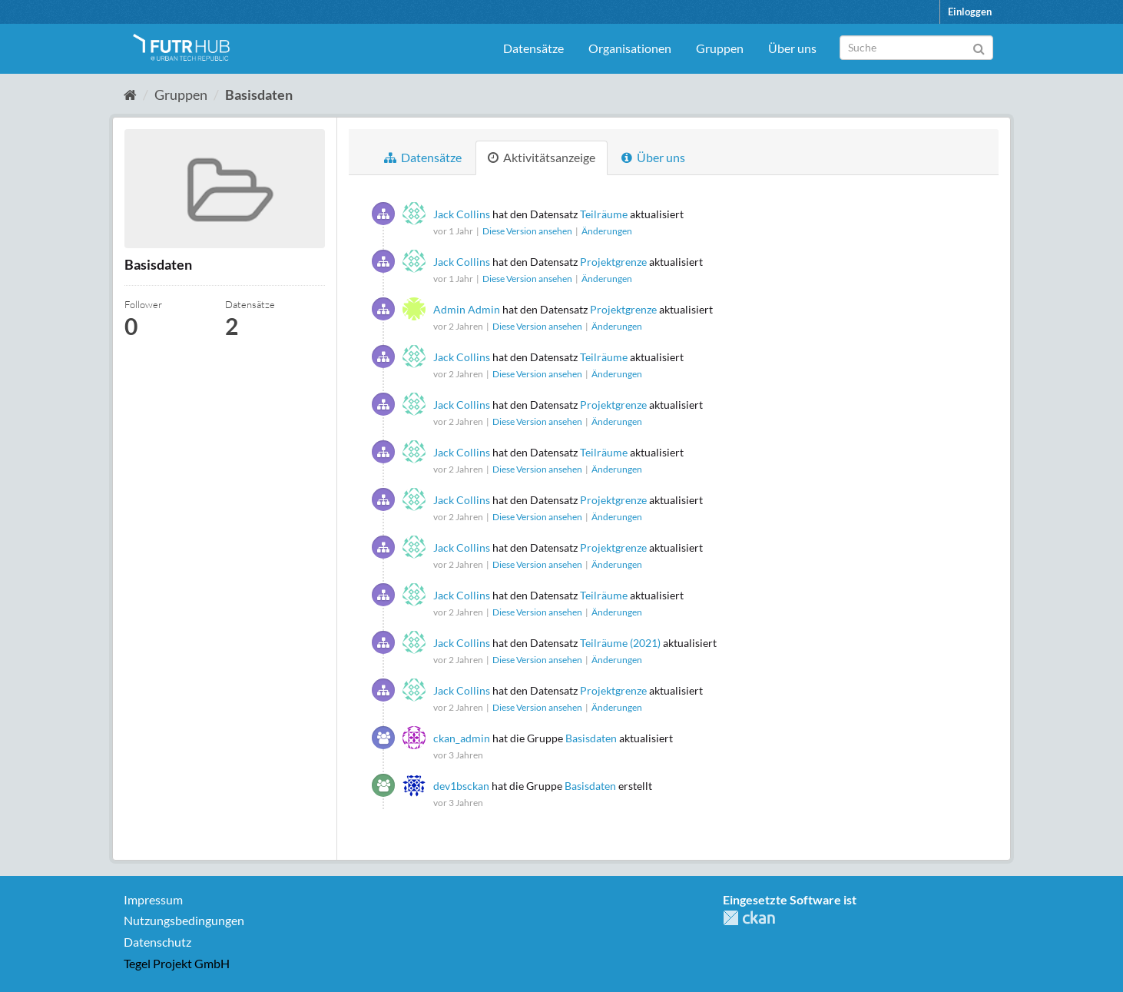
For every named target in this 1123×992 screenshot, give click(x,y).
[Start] (130, 94)
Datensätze (533, 48)
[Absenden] (979, 46)
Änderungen (606, 231)
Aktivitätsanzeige (541, 157)
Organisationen (629, 48)
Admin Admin (466, 309)
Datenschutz (157, 941)
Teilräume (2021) (620, 642)
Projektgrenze (613, 261)
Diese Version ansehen (528, 231)
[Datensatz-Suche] (916, 47)
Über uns (792, 48)
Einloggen (970, 11)
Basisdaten (259, 94)
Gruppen (720, 48)
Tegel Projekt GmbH (177, 963)
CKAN (749, 918)
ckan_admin (461, 738)
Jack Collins (461, 214)
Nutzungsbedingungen (184, 920)
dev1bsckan (461, 785)
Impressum (153, 899)
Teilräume (604, 214)
